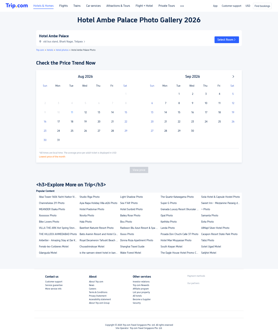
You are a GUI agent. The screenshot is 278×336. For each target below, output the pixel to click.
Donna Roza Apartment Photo (136, 240)
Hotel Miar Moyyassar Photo (176, 240)
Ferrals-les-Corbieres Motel (53, 246)
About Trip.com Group (99, 303)
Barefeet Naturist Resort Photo (97, 227)
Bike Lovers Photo (49, 221)
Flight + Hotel (144, 5)
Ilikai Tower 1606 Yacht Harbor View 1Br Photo (59, 196)
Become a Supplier (142, 299)
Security (137, 303)
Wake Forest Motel (130, 252)
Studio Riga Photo (90, 196)
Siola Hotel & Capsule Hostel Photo (220, 196)
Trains (76, 5)
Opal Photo (167, 215)
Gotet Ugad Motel (211, 246)
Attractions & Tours (118, 5)
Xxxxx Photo (127, 234)
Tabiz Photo (207, 240)
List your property (141, 292)
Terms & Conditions (98, 292)
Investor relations (141, 281)
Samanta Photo (209, 215)
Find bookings (262, 6)
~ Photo (205, 209)
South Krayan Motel (171, 246)
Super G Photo (169, 203)
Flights (63, 5)
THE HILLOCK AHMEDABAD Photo (58, 234)
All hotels (137, 296)
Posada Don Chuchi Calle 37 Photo (179, 234)
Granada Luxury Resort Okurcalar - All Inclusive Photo (181, 209)
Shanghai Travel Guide (132, 246)
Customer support (231, 5)
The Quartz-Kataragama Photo (177, 196)
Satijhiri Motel (208, 252)
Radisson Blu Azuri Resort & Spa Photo (140, 227)
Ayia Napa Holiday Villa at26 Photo (98, 203)
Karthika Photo (169, 221)
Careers (92, 289)
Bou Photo (126, 221)
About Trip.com (96, 281)
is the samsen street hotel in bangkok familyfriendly (100, 252)
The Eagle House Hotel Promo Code (181, 252)
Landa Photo (168, 227)
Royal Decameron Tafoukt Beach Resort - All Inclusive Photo (100, 240)
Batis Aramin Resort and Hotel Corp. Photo (100, 234)
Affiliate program (141, 289)
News (91, 285)
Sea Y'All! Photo (129, 203)
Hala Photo (86, 221)
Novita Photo (87, 215)
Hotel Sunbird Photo (131, 209)
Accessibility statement (100, 299)
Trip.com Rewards (141, 285)
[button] (227, 39)
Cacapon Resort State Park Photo (219, 234)
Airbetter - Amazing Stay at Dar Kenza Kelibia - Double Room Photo (59, 240)
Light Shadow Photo (131, 196)
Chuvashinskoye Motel (92, 246)
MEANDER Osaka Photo (52, 209)
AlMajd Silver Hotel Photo (215, 227)
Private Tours (167, 5)
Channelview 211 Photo (52, 203)
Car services (93, 5)
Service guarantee (54, 285)
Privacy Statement (98, 296)
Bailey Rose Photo (130, 215)
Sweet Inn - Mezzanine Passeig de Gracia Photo (221, 203)
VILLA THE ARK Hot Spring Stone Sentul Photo (59, 227)
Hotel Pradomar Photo (92, 209)
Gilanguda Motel (48, 252)
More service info (53, 289)
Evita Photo (207, 221)
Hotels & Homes (43, 5)
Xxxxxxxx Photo (48, 215)
